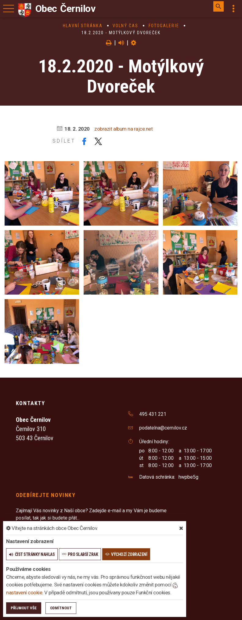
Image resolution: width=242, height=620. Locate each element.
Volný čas (125, 25)
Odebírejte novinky (46, 495)
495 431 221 (152, 414)
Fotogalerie (164, 25)
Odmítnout (61, 608)
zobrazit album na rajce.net (123, 129)
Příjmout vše (24, 608)
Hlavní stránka (82, 25)
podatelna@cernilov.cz (163, 428)
